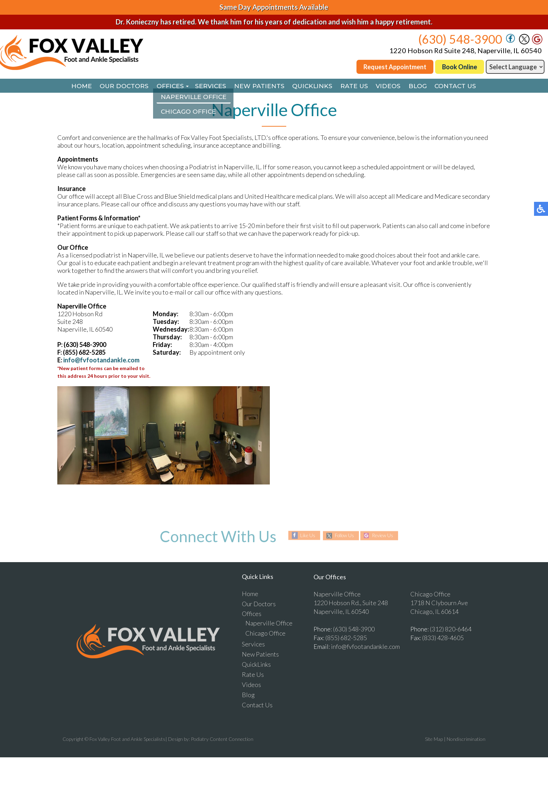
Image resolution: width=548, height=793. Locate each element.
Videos (392, 86)
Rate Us (357, 86)
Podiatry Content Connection (222, 740)
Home (73, 86)
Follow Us (343, 536)
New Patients (258, 86)
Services (208, 86)
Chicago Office (265, 634)
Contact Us (463, 86)
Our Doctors (117, 86)
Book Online (459, 67)
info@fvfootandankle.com (101, 360)
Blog (423, 86)
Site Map (434, 740)
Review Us (384, 536)
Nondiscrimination (466, 740)
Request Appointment (394, 67)
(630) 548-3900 (460, 39)
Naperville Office (269, 624)
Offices (165, 86)
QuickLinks (313, 86)
